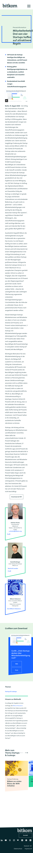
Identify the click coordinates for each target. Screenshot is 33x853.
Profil (8, 534)
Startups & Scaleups (11, 691)
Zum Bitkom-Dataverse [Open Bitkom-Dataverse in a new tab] (14, 609)
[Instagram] (14, 840)
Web (16, 664)
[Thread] (10, 840)
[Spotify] (26, 840)
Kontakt (25, 835)
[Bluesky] (18, 840)
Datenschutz (18, 849)
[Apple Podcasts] (22, 840)
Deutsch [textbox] (26, 846)
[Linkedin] (2, 840)
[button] (26, 753)
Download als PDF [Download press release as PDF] (16, 497)
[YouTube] (6, 840)
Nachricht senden (13, 568)
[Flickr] (31, 840)
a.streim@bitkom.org (15, 531)
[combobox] (28, 845)
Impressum (28, 849)
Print (16, 670)
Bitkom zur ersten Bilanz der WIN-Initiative (14, 783)
